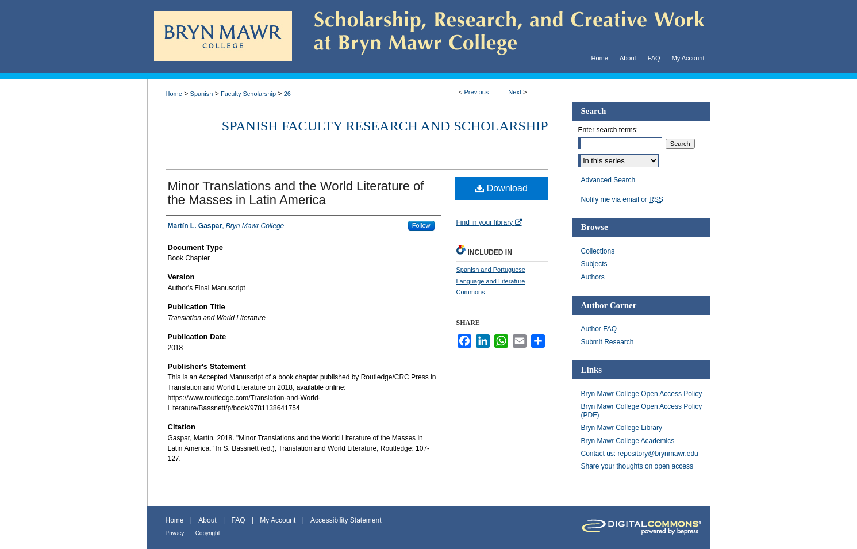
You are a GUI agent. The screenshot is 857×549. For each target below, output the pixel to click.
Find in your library (489, 222)
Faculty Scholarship (248, 93)
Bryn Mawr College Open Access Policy (641, 394)
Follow (421, 225)
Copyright (207, 533)
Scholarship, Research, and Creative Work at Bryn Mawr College (501, 36)
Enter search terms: (608, 130)
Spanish (201, 93)
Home (174, 93)
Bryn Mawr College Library (621, 428)
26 (287, 93)
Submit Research (607, 342)
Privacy (175, 533)
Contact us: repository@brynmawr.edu (639, 454)
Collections (598, 251)
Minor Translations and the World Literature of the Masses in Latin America (296, 193)
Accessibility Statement (345, 520)
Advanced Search (608, 180)
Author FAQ (599, 329)
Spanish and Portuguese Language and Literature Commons (490, 281)
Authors (593, 277)
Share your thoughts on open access (637, 466)
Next (514, 92)
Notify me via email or (622, 199)
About (207, 520)
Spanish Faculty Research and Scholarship (385, 125)
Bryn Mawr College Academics (628, 441)
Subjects (594, 264)
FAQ (238, 520)
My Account (277, 520)
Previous (476, 92)
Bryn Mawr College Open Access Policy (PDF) (641, 410)
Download (501, 188)
